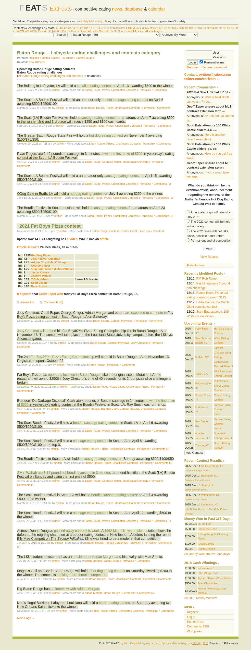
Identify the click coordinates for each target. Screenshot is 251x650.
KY (122, 28)
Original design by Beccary (145, 643)
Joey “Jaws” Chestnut (45, 258)
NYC (106, 31)
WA (22, 31)
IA (114, 28)
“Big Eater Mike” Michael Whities (52, 269)
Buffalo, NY (202, 357)
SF (115, 31)
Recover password (214, 67)
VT (14, 31)
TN (228, 28)
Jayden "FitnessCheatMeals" (215, 578)
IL (108, 28)
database (134, 9)
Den (73, 31)
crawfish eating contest (94, 86)
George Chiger (40, 265)
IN (111, 28)
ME (130, 28)
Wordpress (194, 631)
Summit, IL (207, 485)
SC (220, 28)
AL (57, 28)
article (104, 239)
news (117, 9)
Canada (42, 31)
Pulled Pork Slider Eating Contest (222, 386)
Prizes (106, 89)
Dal (69, 31)
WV (27, 31)
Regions (34, 57)
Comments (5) (162, 183)
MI (143, 28)
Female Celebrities (116, 542)
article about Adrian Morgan (93, 557)
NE (165, 28)
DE (90, 28)
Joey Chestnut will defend (36, 331)
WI (31, 31)
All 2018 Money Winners (200, 598)
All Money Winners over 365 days (207, 554)
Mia (101, 31)
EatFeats (61, 9)
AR (69, 28)
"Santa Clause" (207, 548)
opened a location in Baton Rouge (74, 375)
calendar (156, 9)
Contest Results (111, 161)
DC (86, 28)
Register (192, 67)
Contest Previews (121, 320)
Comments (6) (53, 302)
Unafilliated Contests (124, 89)
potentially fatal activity (89, 21)
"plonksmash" (206, 568)
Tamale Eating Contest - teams (222, 410)
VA (18, 31)
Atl (54, 31)
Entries (195, 622)
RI (216, 28)
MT (161, 28)
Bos (59, 31)
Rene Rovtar (39, 286)
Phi (111, 31)
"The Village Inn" (208, 573)
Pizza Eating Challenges (125, 386)
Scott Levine (39, 282)
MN (147, 28)
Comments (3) (160, 448)
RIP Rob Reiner (207, 278)
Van (130, 31)
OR (209, 28)
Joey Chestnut (155, 231)
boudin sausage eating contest (124, 100)
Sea (120, 31)
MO (156, 28)
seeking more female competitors (82, 575)
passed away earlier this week (77, 531)
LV (96, 31)
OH (200, 28)
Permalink (145, 89)
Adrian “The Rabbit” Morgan (49, 262)
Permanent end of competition (211, 240)
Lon (92, 31)
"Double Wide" (206, 543)
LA (126, 28)
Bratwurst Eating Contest (197, 480)
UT (236, 28)
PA (212, 28)
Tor (125, 31)
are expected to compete (144, 313)
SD (224, 28)
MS (152, 28)
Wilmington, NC (210, 494)
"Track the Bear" (207, 528)
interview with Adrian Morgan (77, 589)
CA (73, 28)
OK (204, 28)
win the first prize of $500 (123, 154)
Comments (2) (164, 215)
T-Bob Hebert (39, 279)
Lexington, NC (209, 504)
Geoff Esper (137, 231)
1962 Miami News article (123, 531)
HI (102, 28)
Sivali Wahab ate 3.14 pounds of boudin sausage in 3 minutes (64, 473)
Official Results (28, 247)
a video (72, 239)
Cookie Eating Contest (196, 499)
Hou (83, 31)
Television (135, 542)
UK (49, 31)
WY (36, 31)
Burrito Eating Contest (196, 490)
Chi (64, 31)
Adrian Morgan (93, 560)
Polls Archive (195, 265)
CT (82, 28)
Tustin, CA (201, 373)
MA (139, 28)
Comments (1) (164, 197)
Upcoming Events (198, 323)
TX (232, 28)
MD (135, 28)
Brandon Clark (109, 408)
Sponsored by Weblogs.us (176, 643)
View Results (209, 256)
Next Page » (25, 618)
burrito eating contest (115, 603)
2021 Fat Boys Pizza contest (50, 226)
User (203, 52)
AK (61, 28)
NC (191, 28)
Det (78, 31)
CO (78, 28)
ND (195, 28)
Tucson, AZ (202, 445)
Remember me (212, 62)
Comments (160, 89)
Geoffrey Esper (41, 255)
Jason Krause (40, 272)
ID (105, 28)
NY (186, 28)
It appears (24, 294)
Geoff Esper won (51, 294)
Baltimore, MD (209, 475)
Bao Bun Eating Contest (197, 470)
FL (94, 28)
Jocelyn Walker (41, 275)
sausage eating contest (98, 118)
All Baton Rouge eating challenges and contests (50, 76)
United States (50, 57)
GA (98, 28)
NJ (178, 28)
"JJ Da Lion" (205, 523)
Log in (191, 617)
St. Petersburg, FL (212, 466)
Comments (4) (26, 390)
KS (118, 28)
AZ (65, 28)
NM (182, 28)
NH (174, 28)
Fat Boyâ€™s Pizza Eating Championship (63, 357)
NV (169, 28)
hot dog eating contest (106, 135)
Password (206, 57)
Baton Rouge (84, 57)
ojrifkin (56, 89)
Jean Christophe (208, 583)
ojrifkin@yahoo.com (215, 74)
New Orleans (37, 62)
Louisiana (67, 57)
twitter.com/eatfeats (200, 79)
